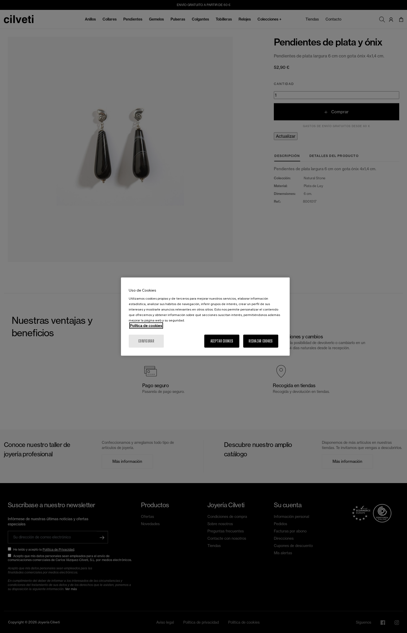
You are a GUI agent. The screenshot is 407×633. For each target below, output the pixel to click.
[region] (205, 317)
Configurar (146, 341)
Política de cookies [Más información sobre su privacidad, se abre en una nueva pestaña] (146, 325)
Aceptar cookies (222, 341)
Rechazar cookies (261, 341)
